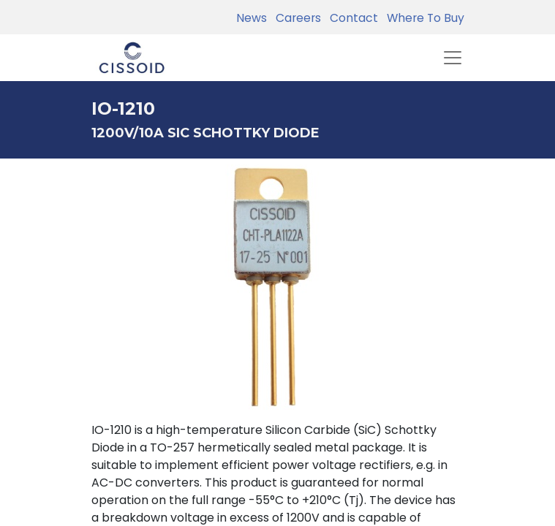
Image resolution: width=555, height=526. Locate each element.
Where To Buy (422, 17)
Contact (351, 17)
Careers (295, 17)
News (251, 17)
